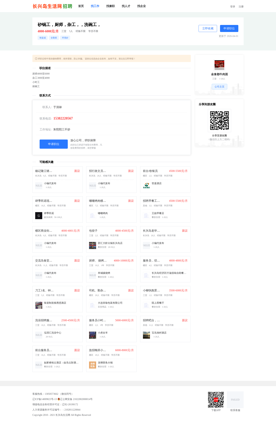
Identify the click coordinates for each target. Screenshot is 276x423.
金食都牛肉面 (219, 74)
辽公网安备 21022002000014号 (75, 399)
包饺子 (93, 230)
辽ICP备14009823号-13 (44, 399)
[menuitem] (81, 6)
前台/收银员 (150, 170)
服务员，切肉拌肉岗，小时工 (161, 260)
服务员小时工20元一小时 (104, 320)
